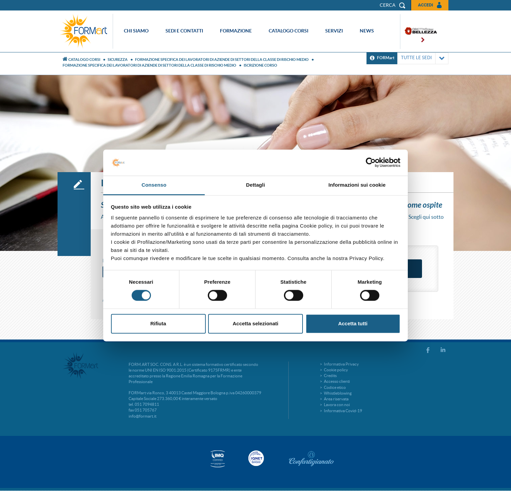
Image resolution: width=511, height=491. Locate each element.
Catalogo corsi (288, 30)
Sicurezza (118, 59)
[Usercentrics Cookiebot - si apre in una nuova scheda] (370, 163)
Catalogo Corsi (84, 59)
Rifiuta (158, 323)
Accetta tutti (353, 323)
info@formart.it (142, 416)
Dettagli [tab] (255, 185)
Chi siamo (136, 30)
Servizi (334, 30)
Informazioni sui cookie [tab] (357, 185)
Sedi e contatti (184, 30)
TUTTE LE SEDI (423, 58)
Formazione (236, 30)
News (367, 30)
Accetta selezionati (255, 323)
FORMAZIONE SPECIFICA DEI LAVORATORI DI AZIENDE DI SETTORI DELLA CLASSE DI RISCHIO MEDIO (222, 59)
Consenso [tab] (153, 185)
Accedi (425, 5)
